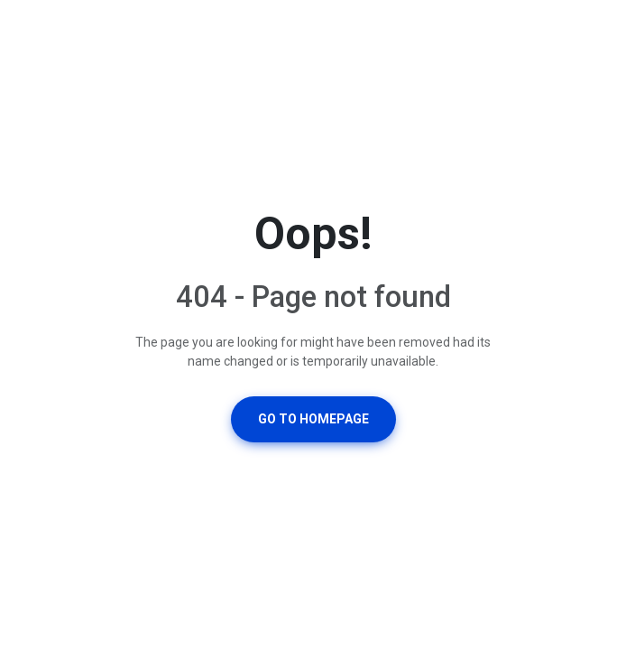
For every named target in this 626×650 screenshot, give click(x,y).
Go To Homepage (313, 419)
